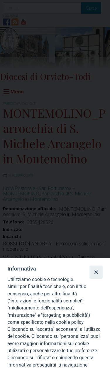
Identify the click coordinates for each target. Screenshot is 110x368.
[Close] (95, 272)
